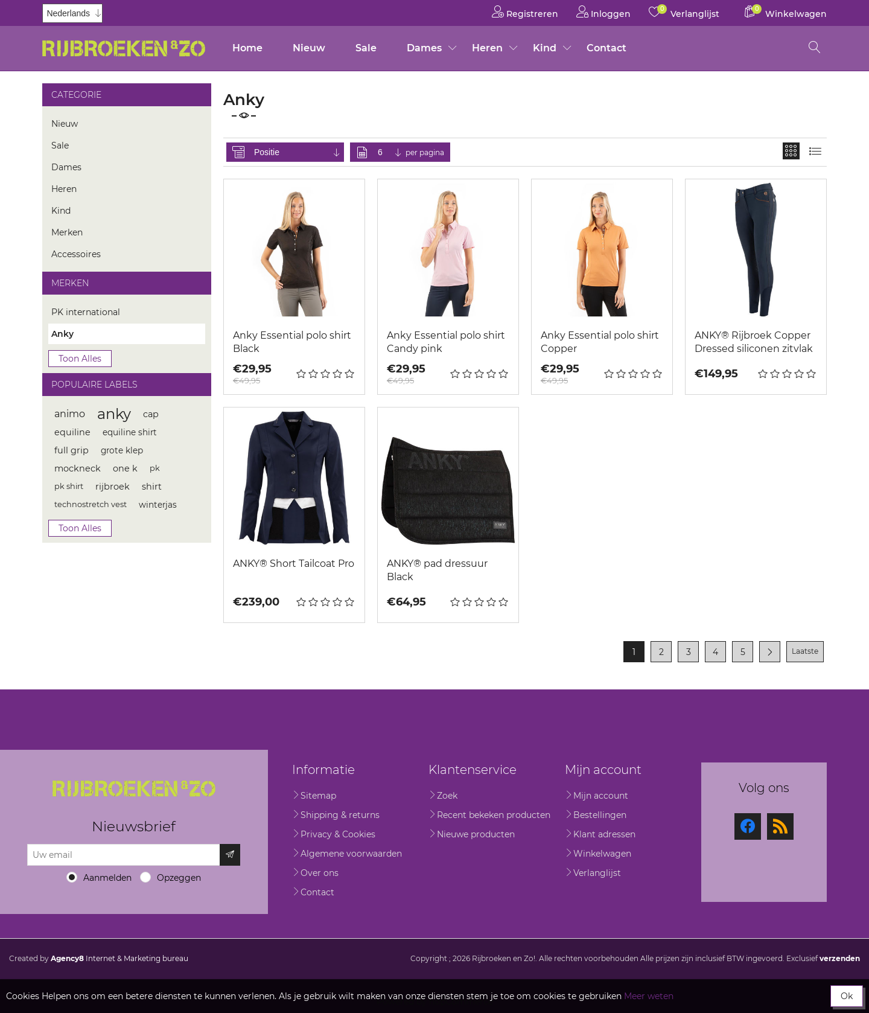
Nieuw (309, 48)
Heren (487, 48)
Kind (544, 48)
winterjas (158, 505)
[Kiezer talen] (72, 13)
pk (155, 468)
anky (114, 414)
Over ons (320, 873)
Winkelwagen (602, 853)
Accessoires (76, 254)
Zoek (447, 795)
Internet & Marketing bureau (119, 958)
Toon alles (80, 358)
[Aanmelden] (123, 855)
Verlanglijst (597, 873)
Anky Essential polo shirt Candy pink (446, 342)
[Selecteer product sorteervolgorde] (298, 152)
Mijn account (600, 795)
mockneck (77, 468)
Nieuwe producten (476, 834)
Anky (62, 333)
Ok (847, 996)
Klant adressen (604, 834)
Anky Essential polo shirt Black (292, 342)
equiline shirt (130, 432)
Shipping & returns (340, 815)
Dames (424, 48)
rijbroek (112, 486)
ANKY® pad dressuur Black (437, 570)
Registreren (525, 12)
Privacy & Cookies (338, 834)
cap (151, 414)
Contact (606, 48)
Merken (67, 232)
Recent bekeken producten (493, 815)
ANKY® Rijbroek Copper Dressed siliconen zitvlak (754, 342)
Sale (366, 48)
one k (125, 468)
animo (69, 414)
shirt (152, 486)
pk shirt (68, 486)
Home (247, 48)
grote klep (122, 450)
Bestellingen (599, 815)
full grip (71, 450)
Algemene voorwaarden (351, 853)
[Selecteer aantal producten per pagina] (390, 152)
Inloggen (603, 12)
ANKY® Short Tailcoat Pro (293, 563)
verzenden (840, 958)
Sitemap (318, 795)
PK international (85, 312)
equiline (72, 432)
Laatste (805, 651)
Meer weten (648, 996)
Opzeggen (179, 877)
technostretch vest (90, 504)
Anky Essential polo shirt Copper (600, 342)
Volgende (769, 651)
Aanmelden (107, 877)
